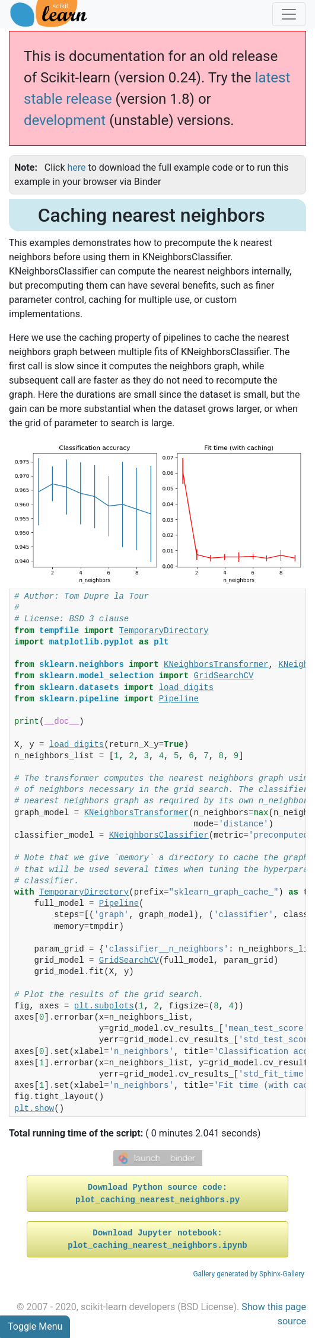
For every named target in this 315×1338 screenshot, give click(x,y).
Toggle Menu (35, 1326)
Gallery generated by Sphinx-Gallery (248, 1274)
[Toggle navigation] (289, 14)
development (65, 120)
